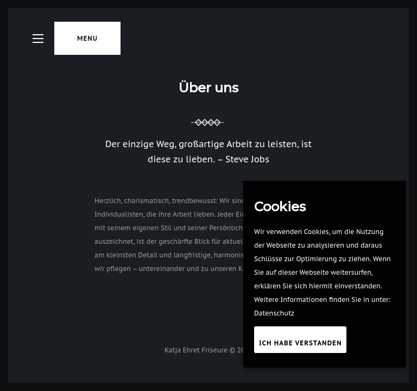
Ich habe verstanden (300, 343)
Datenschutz (274, 313)
